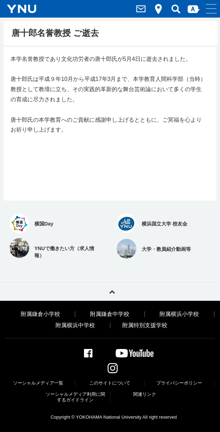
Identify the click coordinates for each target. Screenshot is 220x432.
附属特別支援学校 (144, 325)
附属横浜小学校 (179, 314)
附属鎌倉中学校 (109, 314)
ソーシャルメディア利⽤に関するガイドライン (75, 397)
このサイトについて (109, 383)
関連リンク (144, 394)
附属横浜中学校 (75, 325)
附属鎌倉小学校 (40, 314)
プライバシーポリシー (179, 383)
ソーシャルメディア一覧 (38, 383)
